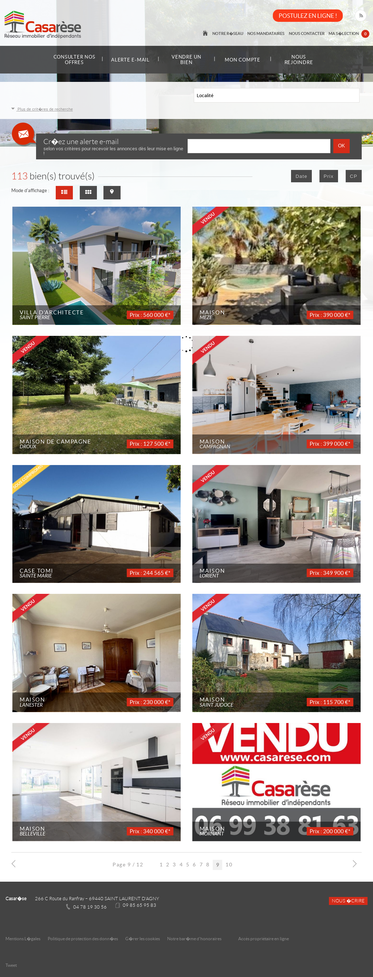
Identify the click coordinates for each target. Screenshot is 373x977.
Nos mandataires (267, 33)
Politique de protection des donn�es (83, 938)
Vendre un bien (186, 59)
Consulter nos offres (74, 59)
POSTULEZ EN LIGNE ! (308, 15)
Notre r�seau (229, 33)
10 (228, 864)
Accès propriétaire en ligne (263, 938)
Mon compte (242, 60)
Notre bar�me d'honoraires (194, 938)
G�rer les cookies (142, 938)
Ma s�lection (349, 34)
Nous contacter (307, 33)
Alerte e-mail (130, 60)
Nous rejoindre (298, 59)
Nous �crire (348, 900)
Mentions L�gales (22, 938)
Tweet (11, 965)
